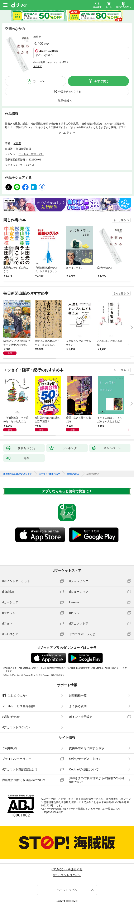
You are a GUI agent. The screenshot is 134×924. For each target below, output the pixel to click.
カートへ (38, 81)
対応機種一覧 (78, 695)
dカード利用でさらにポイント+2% (49, 62)
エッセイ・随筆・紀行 (31, 154)
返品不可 (37, 66)
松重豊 (37, 36)
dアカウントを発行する (67, 869)
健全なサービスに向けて (85, 758)
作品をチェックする (69, 91)
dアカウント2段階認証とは (20, 769)
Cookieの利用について (84, 769)
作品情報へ (65, 100)
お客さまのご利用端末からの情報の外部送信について (97, 780)
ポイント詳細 (42, 55)
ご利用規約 (9, 748)
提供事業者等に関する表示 (86, 748)
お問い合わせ (11, 716)
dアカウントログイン (16, 727)
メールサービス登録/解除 (18, 706)
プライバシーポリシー (16, 758)
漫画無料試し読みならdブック (17, 474)
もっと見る (119, 220)
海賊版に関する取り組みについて (24, 780)
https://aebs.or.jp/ (53, 812)
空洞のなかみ (73, 474)
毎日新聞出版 (23, 148)
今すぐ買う (101, 81)
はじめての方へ (15, 695)
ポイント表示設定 (80, 716)
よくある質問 (78, 706)
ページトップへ (67, 890)
